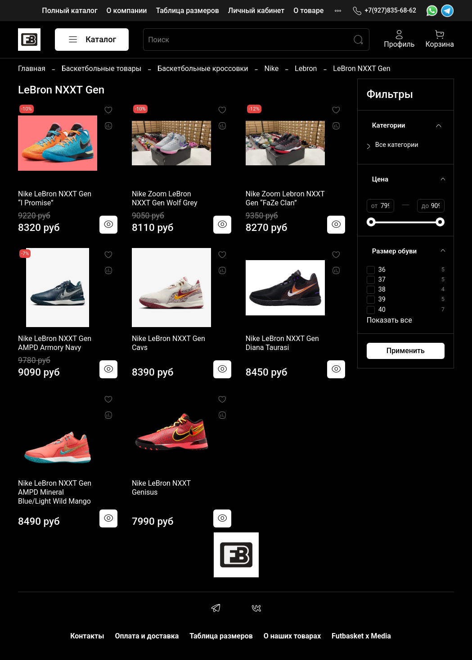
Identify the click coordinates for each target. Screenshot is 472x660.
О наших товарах (292, 636)
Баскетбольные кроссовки (202, 68)
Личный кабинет (256, 10)
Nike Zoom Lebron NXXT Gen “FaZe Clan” (285, 198)
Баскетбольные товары (101, 68)
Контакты (87, 636)
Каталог (91, 39)
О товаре (308, 10)
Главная (31, 68)
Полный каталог (69, 10)
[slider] (371, 222)
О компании (127, 10)
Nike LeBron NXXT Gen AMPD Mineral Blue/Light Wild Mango (54, 492)
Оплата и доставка (147, 636)
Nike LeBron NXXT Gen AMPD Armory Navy (54, 343)
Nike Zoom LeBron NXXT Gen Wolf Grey (165, 198)
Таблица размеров (187, 10)
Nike (271, 68)
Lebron (306, 68)
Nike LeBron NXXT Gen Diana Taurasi (282, 343)
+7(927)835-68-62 (384, 10)
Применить (406, 350)
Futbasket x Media (361, 636)
